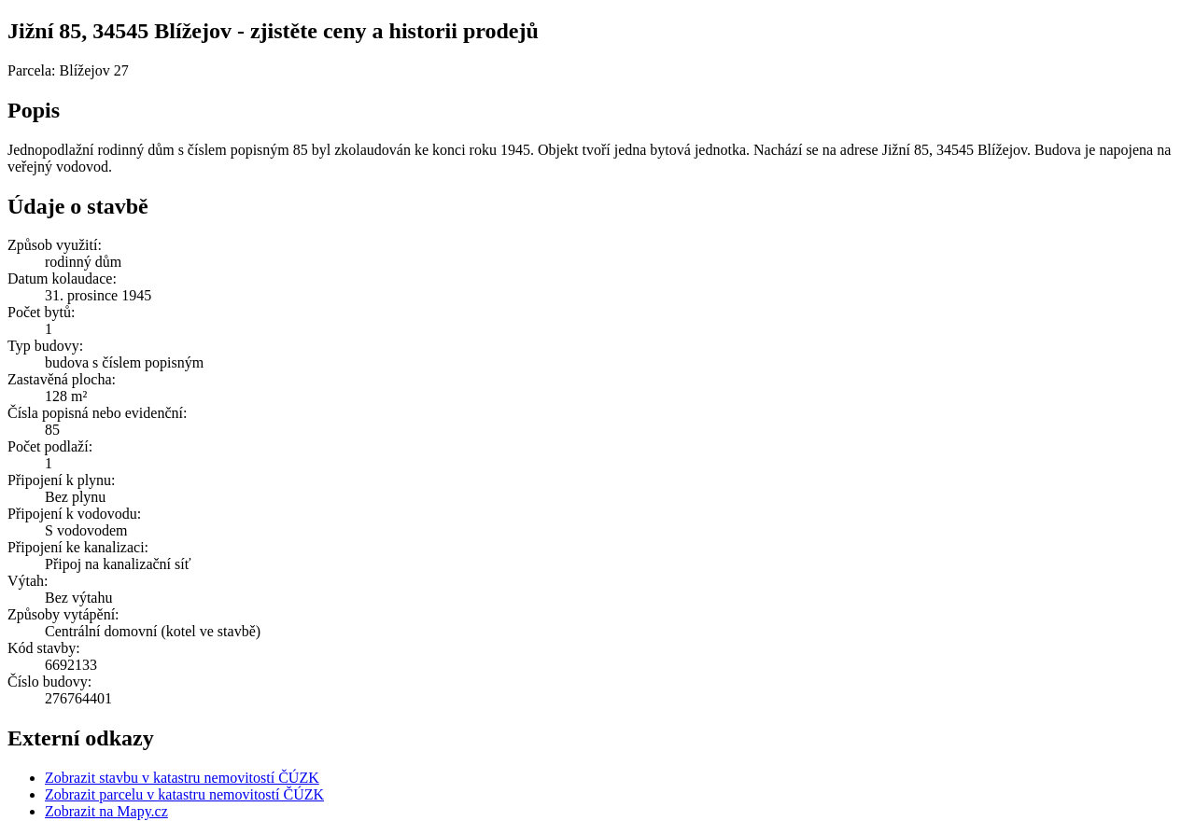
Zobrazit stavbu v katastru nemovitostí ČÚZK (182, 778)
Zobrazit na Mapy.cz (106, 811)
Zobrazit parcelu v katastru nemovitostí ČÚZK (184, 794)
